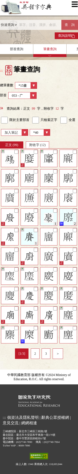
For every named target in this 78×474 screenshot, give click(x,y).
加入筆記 (11, 132)
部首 (18, 95)
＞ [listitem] (57, 353)
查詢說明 (66, 36)
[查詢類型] (8, 25)
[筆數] (40, 132)
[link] (4, 120)
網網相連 (29, 423)
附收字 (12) (37, 145)
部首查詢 (16, 49)
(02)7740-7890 (24, 442)
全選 (67, 120)
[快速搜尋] (39, 25)
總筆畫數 (18, 85)
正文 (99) (11, 145)
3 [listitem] (46, 353)
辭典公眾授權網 (55, 417)
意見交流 (11, 423)
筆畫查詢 (50, 49)
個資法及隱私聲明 (23, 417)
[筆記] (16, 152)
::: (1, 70)
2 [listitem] (35, 353)
